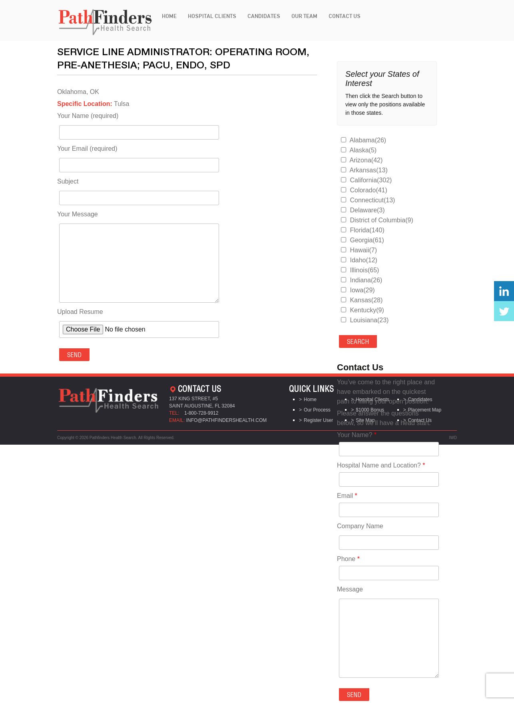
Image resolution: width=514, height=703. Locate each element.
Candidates (263, 16)
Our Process (317, 410)
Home (169, 16)
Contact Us (345, 16)
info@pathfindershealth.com (226, 420)
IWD (453, 437)
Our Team (304, 16)
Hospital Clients (212, 16)
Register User (318, 420)
